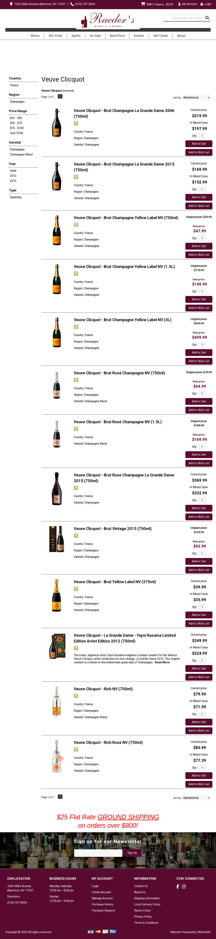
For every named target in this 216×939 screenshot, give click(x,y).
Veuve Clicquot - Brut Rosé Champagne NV (119, 373)
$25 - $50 (16, 118)
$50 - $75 (16, 123)
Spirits (75, 36)
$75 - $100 (17, 128)
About (180, 36)
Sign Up (132, 853)
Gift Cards (160, 35)
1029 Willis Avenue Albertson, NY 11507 (40, 4)
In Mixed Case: (199, 123)
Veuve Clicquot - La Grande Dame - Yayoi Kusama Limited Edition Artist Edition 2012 (125, 638)
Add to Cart (199, 144)
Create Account (101, 892)
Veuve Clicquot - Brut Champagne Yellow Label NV (126, 218)
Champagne (17, 102)
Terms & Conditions (146, 923)
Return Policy (142, 910)
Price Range (18, 111)
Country (15, 78)
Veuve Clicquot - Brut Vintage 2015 (113, 529)
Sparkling (15, 197)
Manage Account (102, 898)
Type (12, 190)
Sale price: (199, 226)
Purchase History (102, 904)
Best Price (117, 35)
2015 (13, 181)
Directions (13, 896)
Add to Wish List (199, 152)
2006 (13, 171)
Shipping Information (147, 898)
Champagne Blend (21, 154)
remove (68, 91)
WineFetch (204, 932)
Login (206, 4)
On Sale (95, 35)
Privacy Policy (143, 917)
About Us (140, 892)
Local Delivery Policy (147, 904)
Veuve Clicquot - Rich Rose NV (108, 742)
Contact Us (141, 886)
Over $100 (16, 133)
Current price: (199, 110)
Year (12, 164)
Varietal (15, 142)
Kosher (139, 35)
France (14, 85)
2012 (13, 176)
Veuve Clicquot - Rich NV (103, 689)
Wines (34, 36)
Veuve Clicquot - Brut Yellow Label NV (115, 582)
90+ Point (55, 35)
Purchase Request (103, 910)
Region (14, 94)
